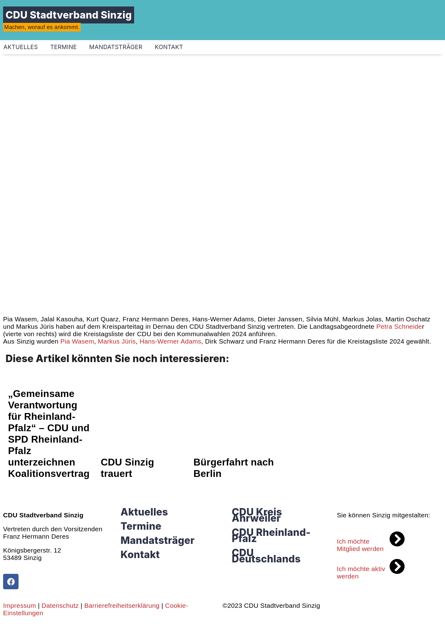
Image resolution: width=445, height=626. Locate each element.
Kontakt (169, 47)
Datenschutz (60, 605)
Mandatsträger (115, 47)
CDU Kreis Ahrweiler (257, 515)
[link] (398, 326)
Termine (63, 47)
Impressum (19, 605)
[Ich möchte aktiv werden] (397, 566)
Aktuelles (144, 512)
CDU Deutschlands (266, 556)
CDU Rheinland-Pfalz (271, 535)
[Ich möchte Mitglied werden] (397, 539)
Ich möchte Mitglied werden (360, 545)
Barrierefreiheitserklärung (122, 605)
